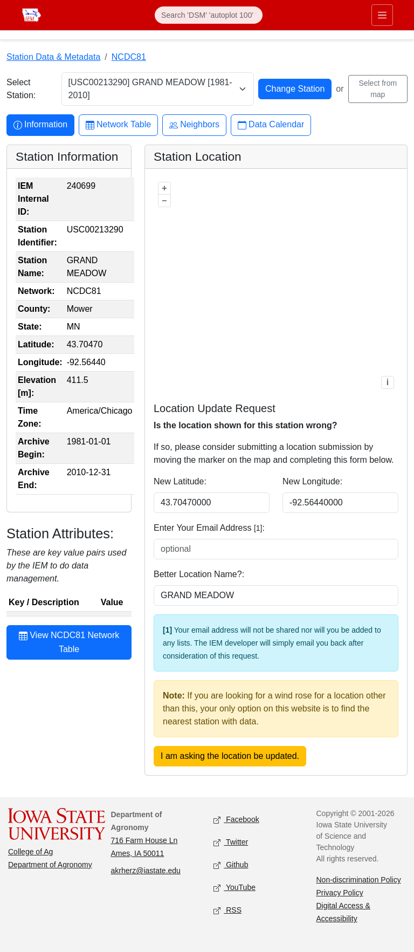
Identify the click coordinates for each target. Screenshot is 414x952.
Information (40, 125)
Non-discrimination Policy (358, 879)
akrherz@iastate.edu (146, 870)
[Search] (209, 15)
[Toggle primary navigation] (382, 15)
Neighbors (194, 125)
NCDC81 (129, 56)
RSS (227, 910)
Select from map (377, 89)
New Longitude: (312, 481)
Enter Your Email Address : (209, 527)
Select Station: (21, 89)
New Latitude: (180, 481)
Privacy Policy (339, 892)
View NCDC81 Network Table (69, 642)
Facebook (236, 820)
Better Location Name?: (199, 574)
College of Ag (30, 851)
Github (230, 865)
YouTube (234, 888)
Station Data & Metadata (53, 56)
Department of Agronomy (50, 864)
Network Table (118, 125)
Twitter (230, 842)
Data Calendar (271, 125)
